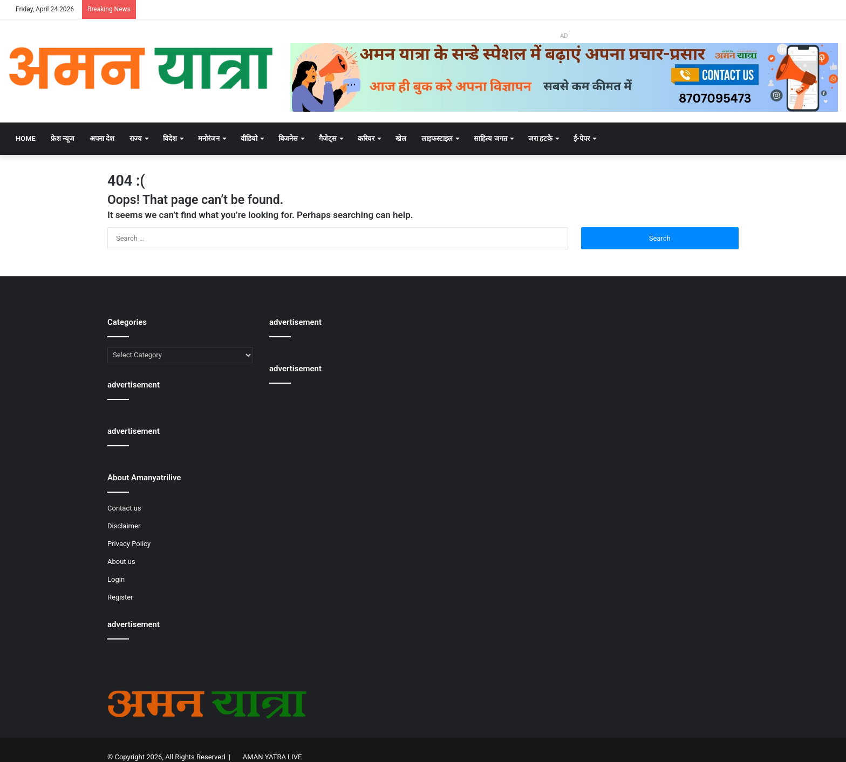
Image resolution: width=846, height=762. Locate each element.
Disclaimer (123, 526)
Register (120, 597)
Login (116, 579)
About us (121, 561)
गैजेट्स (328, 138)
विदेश (170, 138)
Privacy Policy (129, 544)
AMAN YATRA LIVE (272, 757)
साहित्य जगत (490, 138)
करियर (366, 138)
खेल (400, 138)
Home (26, 138)
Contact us (124, 508)
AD (564, 35)
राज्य (135, 138)
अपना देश (102, 138)
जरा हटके (540, 138)
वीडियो (249, 138)
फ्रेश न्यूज (62, 138)
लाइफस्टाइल (437, 138)
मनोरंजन (209, 138)
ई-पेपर (582, 138)
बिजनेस (288, 138)
